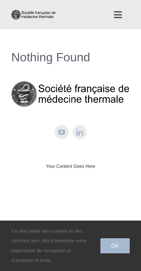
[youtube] (62, 151)
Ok (115, 246)
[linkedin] (80, 151)
